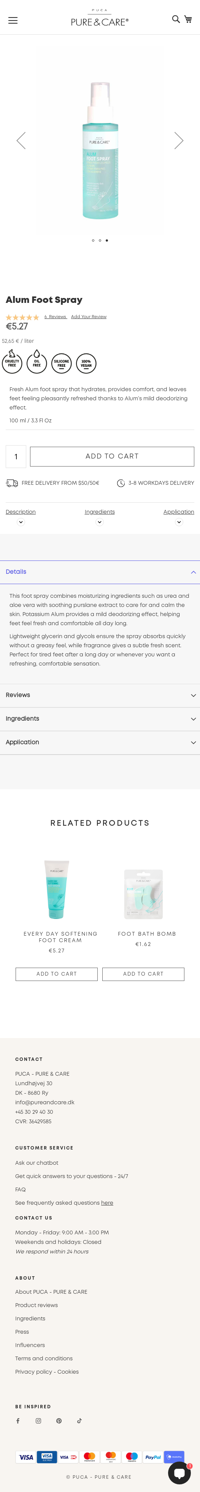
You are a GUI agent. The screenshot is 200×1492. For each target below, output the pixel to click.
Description (21, 512)
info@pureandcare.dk (45, 1102)
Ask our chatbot (36, 1163)
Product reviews (36, 1305)
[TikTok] (79, 1421)
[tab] (100, 572)
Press (22, 1332)
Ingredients (100, 512)
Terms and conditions (44, 1359)
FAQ (20, 1190)
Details (16, 572)
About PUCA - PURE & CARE (51, 1292)
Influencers (30, 1345)
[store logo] (100, 17)
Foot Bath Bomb (147, 934)
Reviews (18, 695)
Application (178, 512)
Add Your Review (88, 317)
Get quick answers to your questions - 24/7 (71, 1176)
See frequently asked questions (64, 1203)
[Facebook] (18, 1421)
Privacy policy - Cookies (47, 1372)
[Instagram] (38, 1421)
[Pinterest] (59, 1421)
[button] (21, 140)
